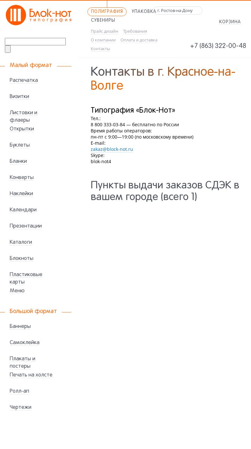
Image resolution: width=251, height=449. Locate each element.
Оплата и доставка (138, 40)
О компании (103, 40)
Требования (135, 31)
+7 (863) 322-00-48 (218, 46)
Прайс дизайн (104, 31)
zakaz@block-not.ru (112, 149)
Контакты (100, 48)
